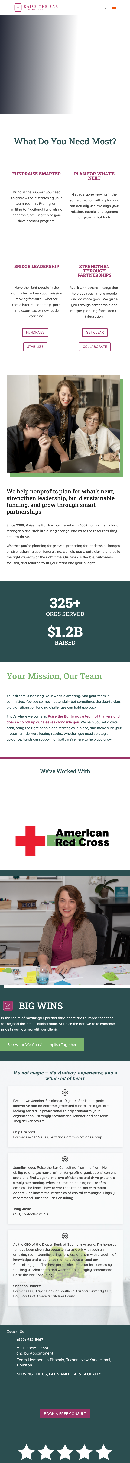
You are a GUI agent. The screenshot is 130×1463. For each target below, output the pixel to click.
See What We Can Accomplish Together (42, 1044)
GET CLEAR (95, 332)
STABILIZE (35, 346)
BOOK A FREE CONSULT (65, 1413)
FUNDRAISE (35, 332)
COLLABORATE (95, 346)
